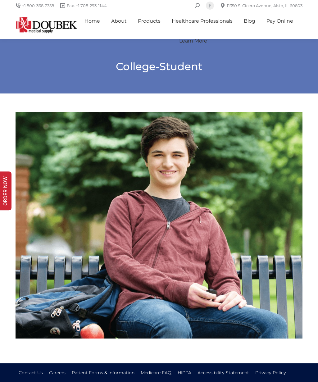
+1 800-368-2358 (35, 6)
